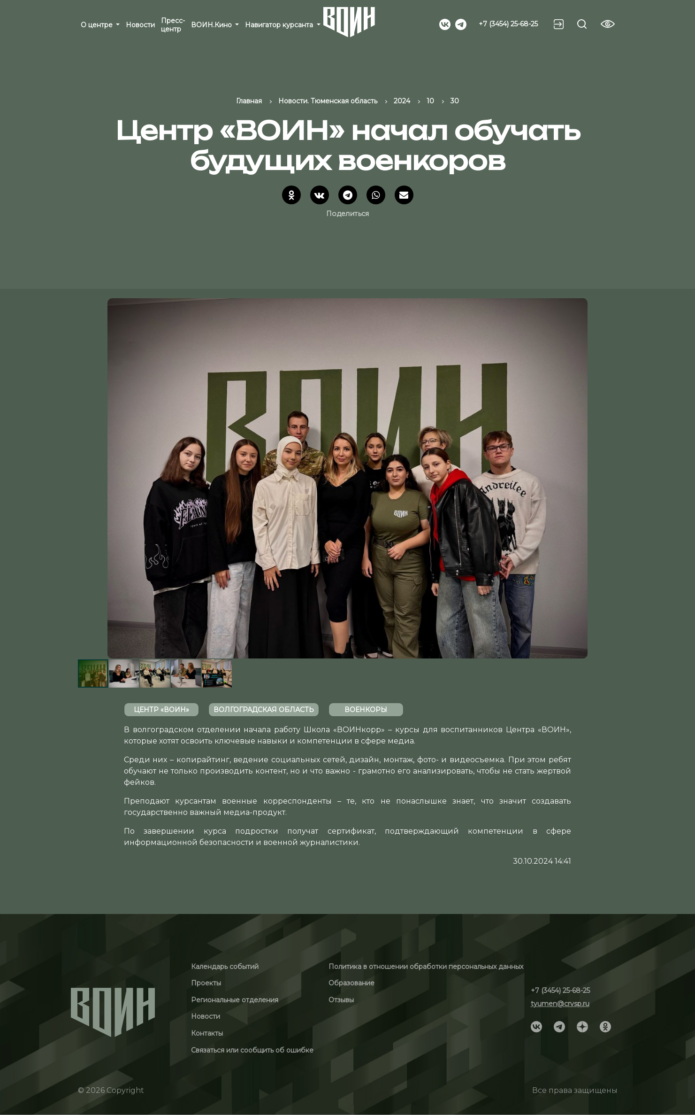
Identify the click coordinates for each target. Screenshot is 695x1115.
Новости (140, 25)
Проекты (206, 983)
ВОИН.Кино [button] (212, 25)
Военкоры (365, 709)
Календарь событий (225, 966)
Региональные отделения (234, 1000)
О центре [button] (98, 25)
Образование (351, 983)
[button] (609, 478)
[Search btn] (581, 24)
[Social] (445, 23)
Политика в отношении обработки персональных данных (425, 966)
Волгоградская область (264, 709)
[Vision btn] (608, 23)
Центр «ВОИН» (161, 709)
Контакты (207, 1033)
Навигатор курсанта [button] (280, 25)
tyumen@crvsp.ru (560, 1003)
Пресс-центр (173, 24)
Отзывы (341, 1000)
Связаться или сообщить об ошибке (252, 1050)
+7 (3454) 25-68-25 (508, 24)
